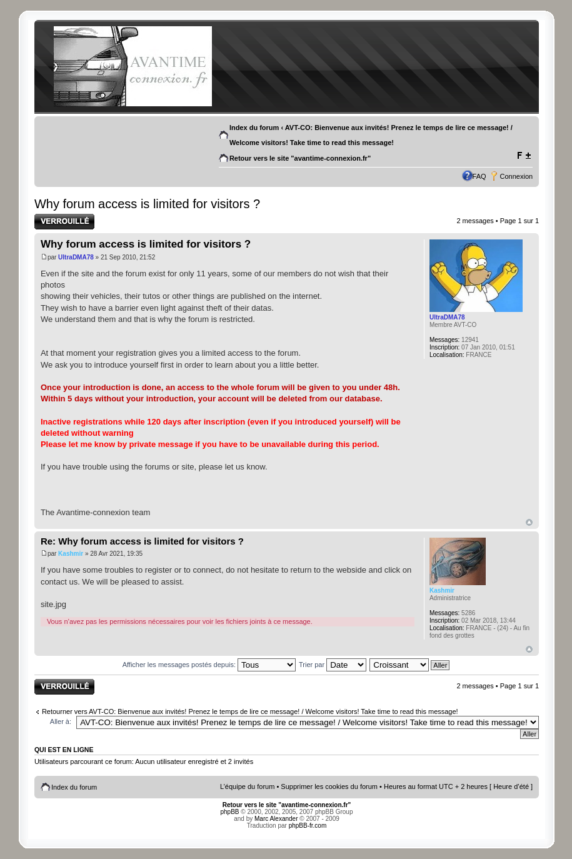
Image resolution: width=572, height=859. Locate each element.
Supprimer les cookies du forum (329, 786)
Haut (529, 522)
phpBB (230, 811)
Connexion (516, 176)
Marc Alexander (276, 818)
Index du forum (254, 127)
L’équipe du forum (247, 786)
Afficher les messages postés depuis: (209, 664)
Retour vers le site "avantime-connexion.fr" (300, 158)
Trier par (332, 664)
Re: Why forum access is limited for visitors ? (142, 541)
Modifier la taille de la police (523, 155)
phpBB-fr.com (308, 825)
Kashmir (70, 553)
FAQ (479, 176)
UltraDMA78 (76, 257)
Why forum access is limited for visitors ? (147, 204)
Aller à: (60, 721)
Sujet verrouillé (64, 221)
